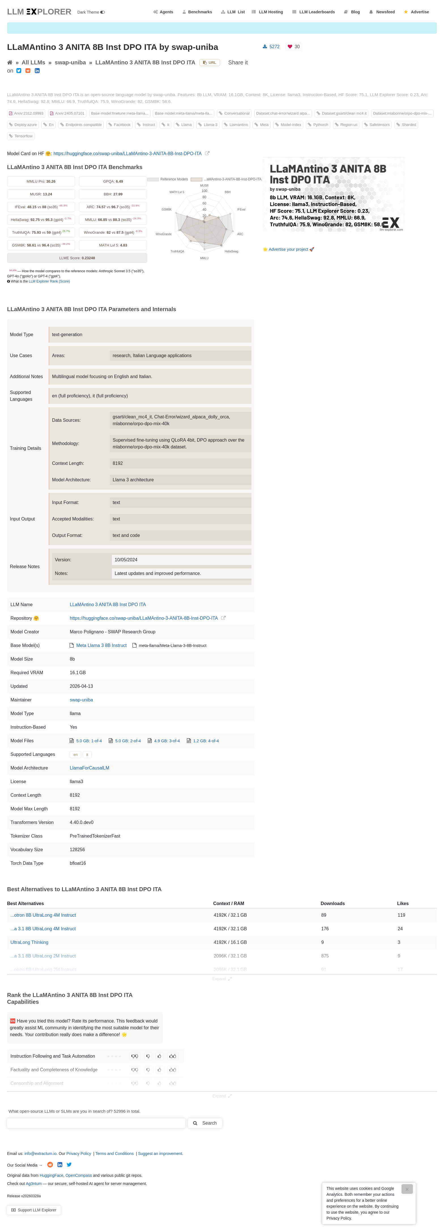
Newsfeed (382, 12)
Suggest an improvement (160, 1153)
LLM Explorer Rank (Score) (49, 281)
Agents (163, 12)
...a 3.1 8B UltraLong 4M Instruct (43, 928)
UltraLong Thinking (29, 942)
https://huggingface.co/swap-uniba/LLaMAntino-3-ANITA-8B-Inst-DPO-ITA (127, 153)
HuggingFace (51, 1175)
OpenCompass (78, 1175)
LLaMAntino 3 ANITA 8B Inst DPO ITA (145, 62)
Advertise (416, 12)
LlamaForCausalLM (89, 768)
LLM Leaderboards (313, 12)
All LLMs (33, 62)
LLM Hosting (267, 12)
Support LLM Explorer (33, 1210)
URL (209, 62)
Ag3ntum (34, 1183)
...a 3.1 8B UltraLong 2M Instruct (43, 956)
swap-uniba (70, 62)
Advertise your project (288, 249)
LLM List (233, 12)
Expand (221, 979)
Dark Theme (91, 12)
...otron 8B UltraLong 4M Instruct (43, 915)
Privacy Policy (79, 1153)
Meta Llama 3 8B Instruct (101, 645)
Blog (352, 12)
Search (205, 1123)
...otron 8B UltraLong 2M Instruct (43, 969)
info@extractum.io (40, 1153)
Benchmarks (197, 12)
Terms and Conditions (114, 1153)
